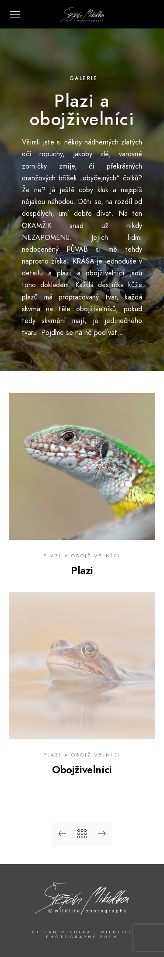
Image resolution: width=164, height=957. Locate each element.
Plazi (82, 570)
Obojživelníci (82, 769)
